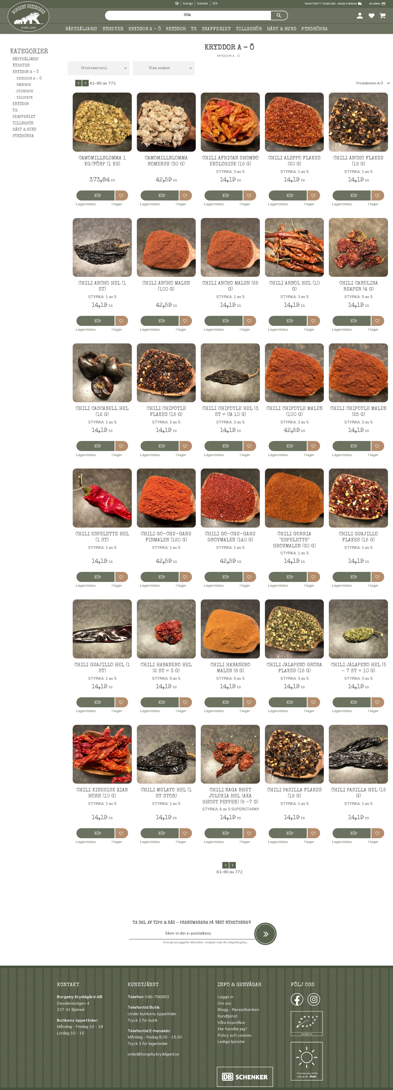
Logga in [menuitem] (225, 996)
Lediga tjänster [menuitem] (231, 1041)
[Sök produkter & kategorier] (187, 15)
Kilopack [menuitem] (25, 98)
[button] (371, 15)
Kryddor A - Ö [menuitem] (29, 79)
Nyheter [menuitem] (113, 29)
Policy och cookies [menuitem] (235, 1035)
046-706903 (157, 996)
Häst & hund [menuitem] (282, 29)
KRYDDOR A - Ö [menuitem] (145, 29)
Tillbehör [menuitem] (249, 29)
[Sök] (279, 15)
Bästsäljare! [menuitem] (81, 29)
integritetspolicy (237, 942)
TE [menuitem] (194, 29)
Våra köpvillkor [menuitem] (231, 1022)
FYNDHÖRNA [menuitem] (314, 29)
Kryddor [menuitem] (176, 29)
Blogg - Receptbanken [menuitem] (238, 1009)
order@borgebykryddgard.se (153, 1053)
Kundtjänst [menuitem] (227, 1015)
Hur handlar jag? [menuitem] (232, 1028)
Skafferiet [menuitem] (216, 29)
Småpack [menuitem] (24, 85)
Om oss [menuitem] (224, 1003)
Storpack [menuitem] (25, 91)
